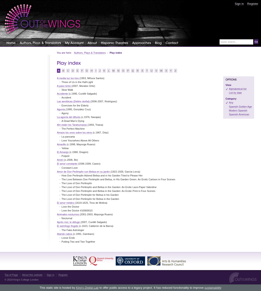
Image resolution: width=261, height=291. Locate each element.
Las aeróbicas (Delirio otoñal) (73, 101)
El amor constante (67, 163)
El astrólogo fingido (68, 226)
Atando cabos (65, 234)
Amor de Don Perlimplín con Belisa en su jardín (83, 171)
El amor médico (66, 202)
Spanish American (239, 114)
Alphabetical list (237, 89)
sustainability (212, 287)
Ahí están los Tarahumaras (72, 124)
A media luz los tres (68, 78)
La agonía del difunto (69, 117)
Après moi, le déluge (69, 222)
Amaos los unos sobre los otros (75, 132)
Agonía (61, 109)
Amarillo (62, 144)
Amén (60, 159)
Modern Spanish (238, 110)
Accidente (63, 93)
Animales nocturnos (68, 214)
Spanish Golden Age (240, 106)
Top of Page (11, 274)
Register (252, 3)
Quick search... (228, 42)
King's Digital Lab (87, 287)
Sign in (239, 3)
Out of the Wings (42, 19)
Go (256, 41)
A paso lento (64, 86)
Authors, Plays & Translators (90, 52)
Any (231, 102)
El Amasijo (63, 152)
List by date (235, 92)
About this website (32, 274)
